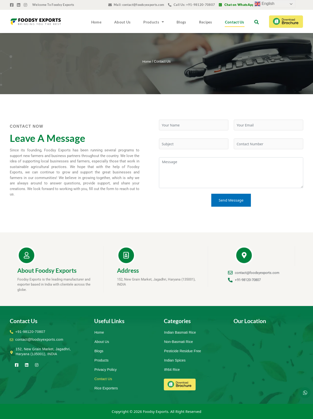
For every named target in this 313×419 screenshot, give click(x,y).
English (264, 4)
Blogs (181, 22)
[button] (256, 22)
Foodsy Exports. (156, 411)
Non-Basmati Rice (179, 342)
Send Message (231, 200)
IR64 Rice (172, 369)
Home (96, 22)
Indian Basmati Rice (180, 332)
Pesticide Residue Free (183, 351)
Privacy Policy (105, 369)
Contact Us (234, 22)
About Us (122, 22)
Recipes (205, 22)
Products (153, 22)
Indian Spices (175, 360)
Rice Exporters (106, 388)
